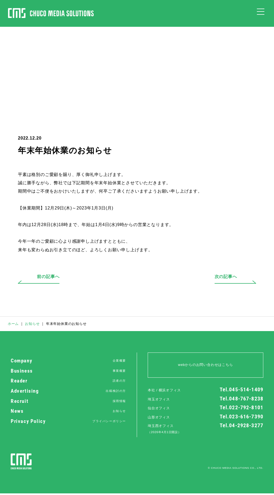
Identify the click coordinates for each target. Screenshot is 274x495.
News (68, 411)
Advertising (68, 391)
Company (68, 361)
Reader (68, 381)
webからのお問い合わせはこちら (205, 365)
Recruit (68, 401)
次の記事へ (216, 276)
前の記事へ (57, 276)
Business (68, 371)
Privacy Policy (68, 421)
